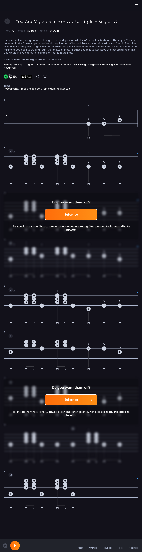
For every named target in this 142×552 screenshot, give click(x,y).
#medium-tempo (30, 88)
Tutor (80, 545)
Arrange (93, 545)
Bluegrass (93, 64)
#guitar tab (63, 88)
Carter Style (107, 64)
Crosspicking (78, 64)
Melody (8, 64)
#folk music (48, 88)
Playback (107, 545)
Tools (120, 545)
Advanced (10, 67)
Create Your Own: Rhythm (53, 64)
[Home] (15, 6)
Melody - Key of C (25, 64)
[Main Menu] (137, 5)
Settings (133, 545)
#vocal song (11, 88)
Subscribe (71, 214)
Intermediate (123, 64)
